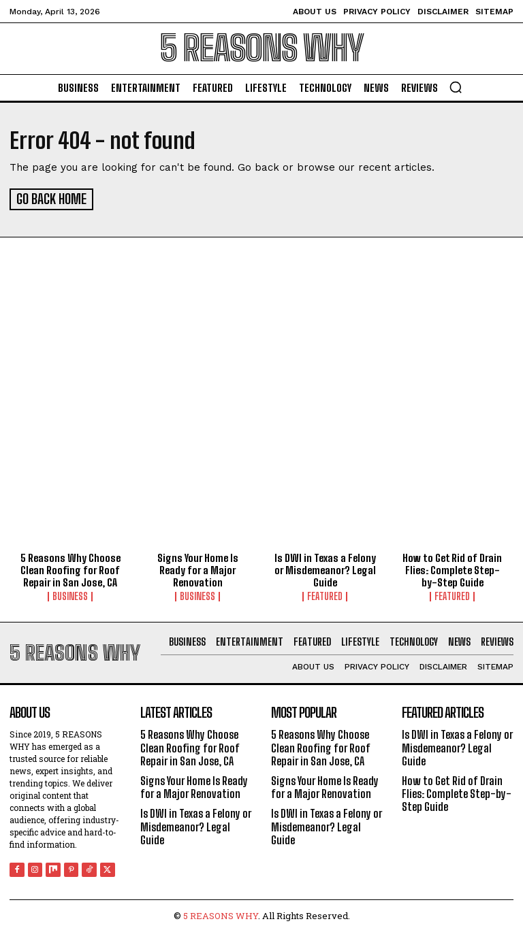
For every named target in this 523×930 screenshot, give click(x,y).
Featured (325, 594)
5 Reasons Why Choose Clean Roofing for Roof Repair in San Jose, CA (70, 568)
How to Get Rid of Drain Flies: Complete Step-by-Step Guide (452, 568)
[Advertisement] (261, 358)
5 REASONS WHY (220, 914)
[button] (455, 87)
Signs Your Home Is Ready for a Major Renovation (197, 568)
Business (70, 594)
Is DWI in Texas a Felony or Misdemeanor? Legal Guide (325, 568)
